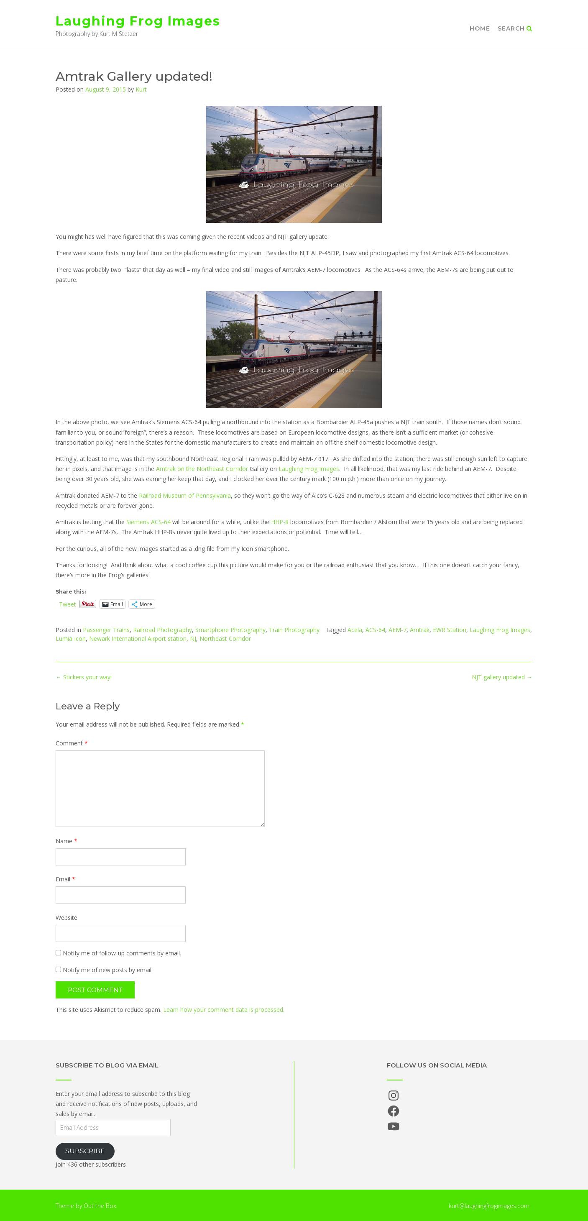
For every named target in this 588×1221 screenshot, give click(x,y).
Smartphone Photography (230, 630)
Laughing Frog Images (138, 21)
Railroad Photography (162, 630)
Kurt (141, 89)
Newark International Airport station (138, 638)
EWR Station (449, 630)
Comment (72, 743)
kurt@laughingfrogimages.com (489, 1206)
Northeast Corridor (225, 638)
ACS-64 (375, 630)
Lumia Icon (71, 638)
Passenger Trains (106, 630)
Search (515, 28)
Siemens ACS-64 (148, 522)
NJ (193, 638)
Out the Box (100, 1206)
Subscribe (85, 1151)
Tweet (67, 603)
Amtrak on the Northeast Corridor (202, 469)
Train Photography (294, 630)
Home (480, 28)
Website (66, 918)
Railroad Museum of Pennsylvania (185, 495)
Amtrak (419, 630)
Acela (355, 630)
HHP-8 (280, 522)
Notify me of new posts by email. (108, 970)
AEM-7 (397, 630)
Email (65, 879)
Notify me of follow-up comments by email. (122, 953)
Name (66, 841)
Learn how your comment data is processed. (223, 1010)
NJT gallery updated (502, 677)
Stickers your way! (84, 677)
